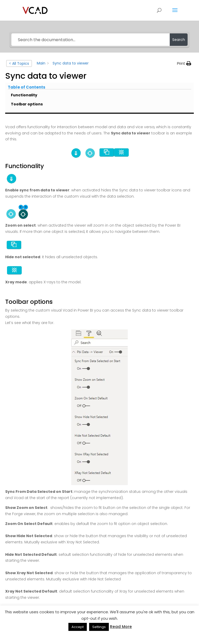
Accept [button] (78, 626)
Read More (121, 626)
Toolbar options (27, 104)
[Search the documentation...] (90, 39)
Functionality (24, 95)
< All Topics (19, 63)
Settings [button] (99, 626)
